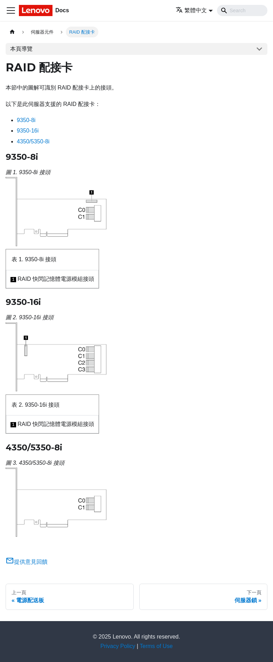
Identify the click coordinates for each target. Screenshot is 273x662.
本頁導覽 (21, 49)
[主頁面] (12, 32)
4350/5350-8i (33, 141)
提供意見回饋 (27, 562)
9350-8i (26, 120)
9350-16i (27, 131)
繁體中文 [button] (191, 10)
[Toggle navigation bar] (11, 10)
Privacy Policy (117, 646)
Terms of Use (156, 646)
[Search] (242, 10)
